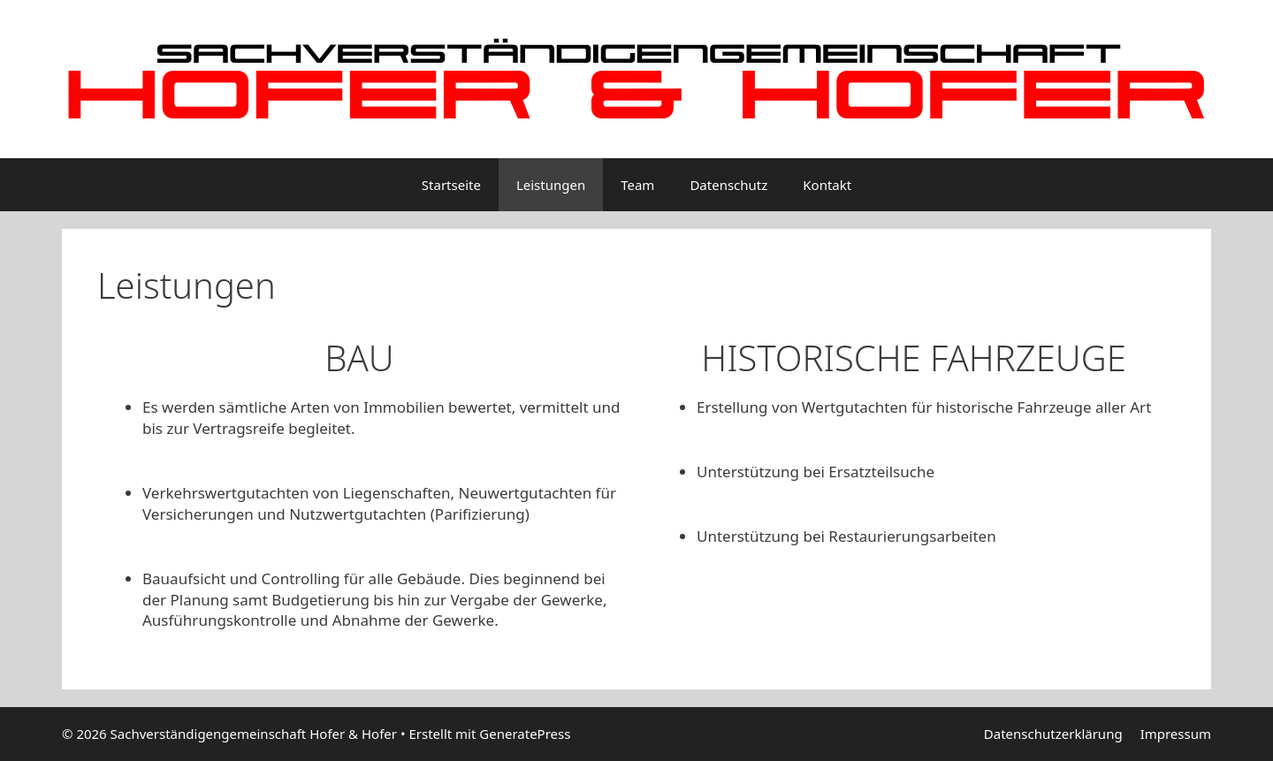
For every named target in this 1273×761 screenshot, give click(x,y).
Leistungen (550, 185)
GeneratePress (524, 733)
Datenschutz (728, 185)
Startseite (451, 185)
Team (637, 185)
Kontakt (827, 185)
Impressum (1175, 733)
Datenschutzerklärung (1053, 733)
